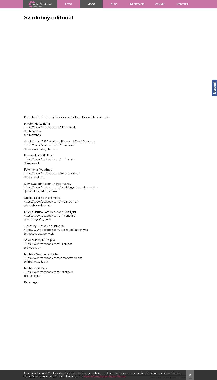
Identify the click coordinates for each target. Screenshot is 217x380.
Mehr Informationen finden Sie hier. (105, 376)
